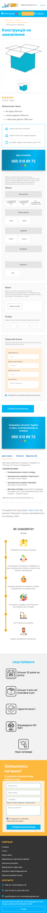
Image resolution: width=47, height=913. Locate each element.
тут (32, 498)
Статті (4, 851)
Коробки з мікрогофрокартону (14, 871)
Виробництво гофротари (12, 867)
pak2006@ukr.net (12, 896)
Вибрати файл (15, 306)
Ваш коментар (12, 379)
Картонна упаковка (10, 863)
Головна (5, 847)
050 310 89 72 (23, 161)
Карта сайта (7, 855)
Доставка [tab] (7, 456)
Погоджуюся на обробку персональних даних (18, 820)
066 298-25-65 (23, 891)
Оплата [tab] (20, 456)
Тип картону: (23, 194)
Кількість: (23, 265)
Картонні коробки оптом (12, 875)
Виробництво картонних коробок (15, 859)
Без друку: (23, 249)
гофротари (33, 510)
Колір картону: (23, 212)
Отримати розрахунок (18, 408)
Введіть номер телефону (15, 361)
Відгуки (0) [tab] (31, 456)
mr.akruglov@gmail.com (29, 896)
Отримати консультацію (23, 827)
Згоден (23, 909)
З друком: (23, 231)
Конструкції (8, 13)
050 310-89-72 (28, 5)
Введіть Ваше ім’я (13, 352)
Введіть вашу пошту (14, 370)
